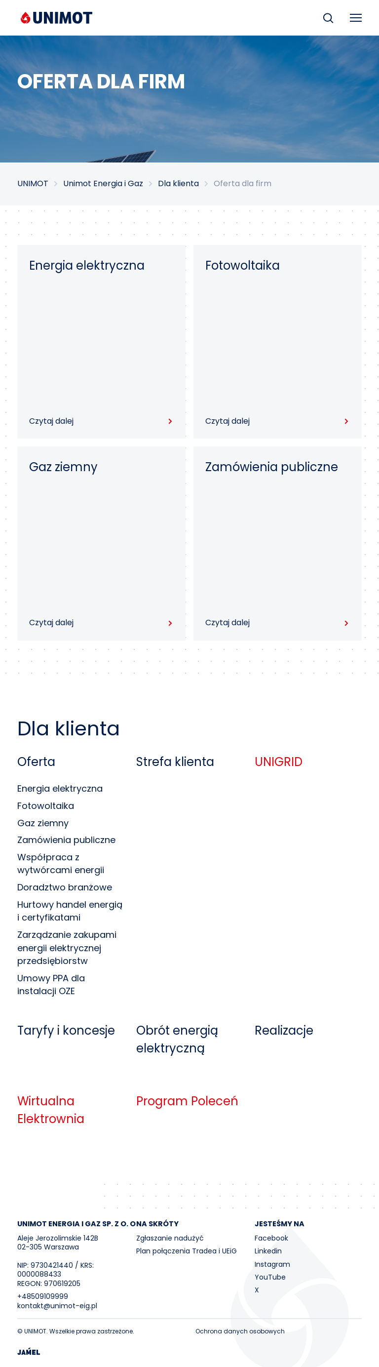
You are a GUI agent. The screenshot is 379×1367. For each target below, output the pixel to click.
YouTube (270, 1277)
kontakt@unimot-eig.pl (57, 1305)
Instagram (272, 1264)
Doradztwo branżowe (64, 887)
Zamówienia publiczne (66, 840)
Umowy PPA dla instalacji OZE (51, 985)
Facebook (271, 1238)
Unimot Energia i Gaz (103, 183)
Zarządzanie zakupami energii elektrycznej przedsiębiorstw (66, 947)
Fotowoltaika (45, 806)
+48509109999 (42, 1296)
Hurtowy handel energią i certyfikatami (69, 911)
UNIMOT (32, 183)
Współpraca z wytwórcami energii (60, 864)
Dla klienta (178, 183)
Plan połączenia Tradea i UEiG (186, 1250)
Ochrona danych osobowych (240, 1331)
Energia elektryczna (60, 788)
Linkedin (268, 1250)
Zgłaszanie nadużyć (170, 1238)
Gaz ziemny (43, 823)
